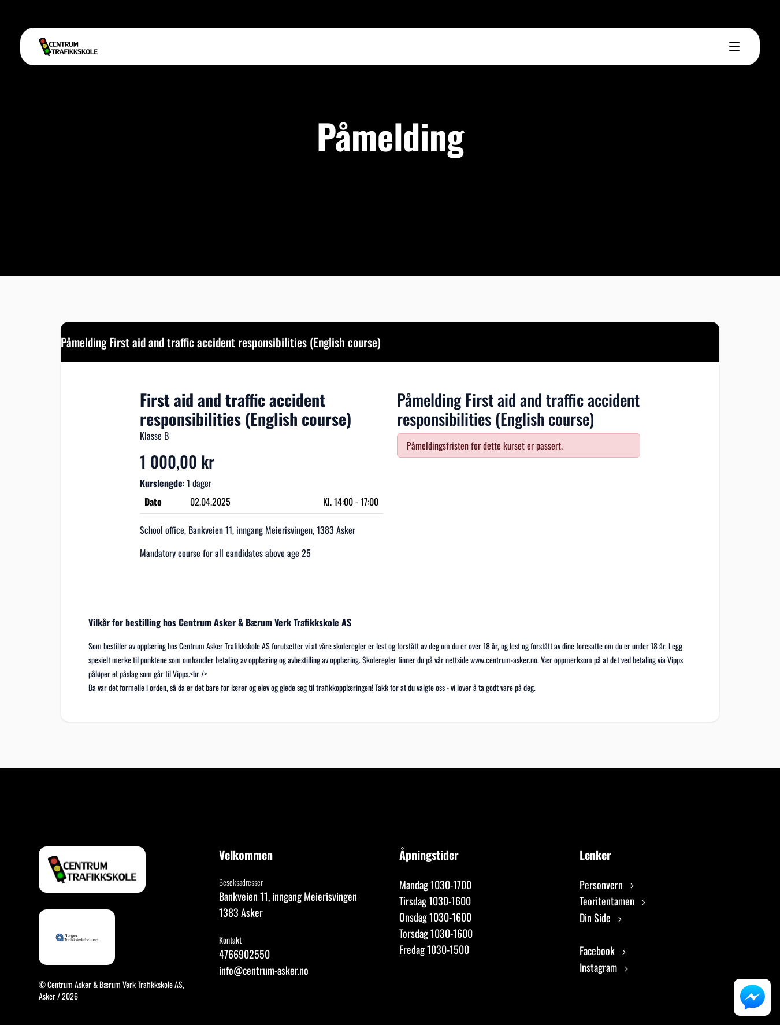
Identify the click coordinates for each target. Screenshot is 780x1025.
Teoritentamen (614, 900)
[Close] (700, 341)
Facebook (604, 950)
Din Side (602, 917)
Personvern (608, 884)
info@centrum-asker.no (264, 970)
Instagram (605, 967)
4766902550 (244, 953)
